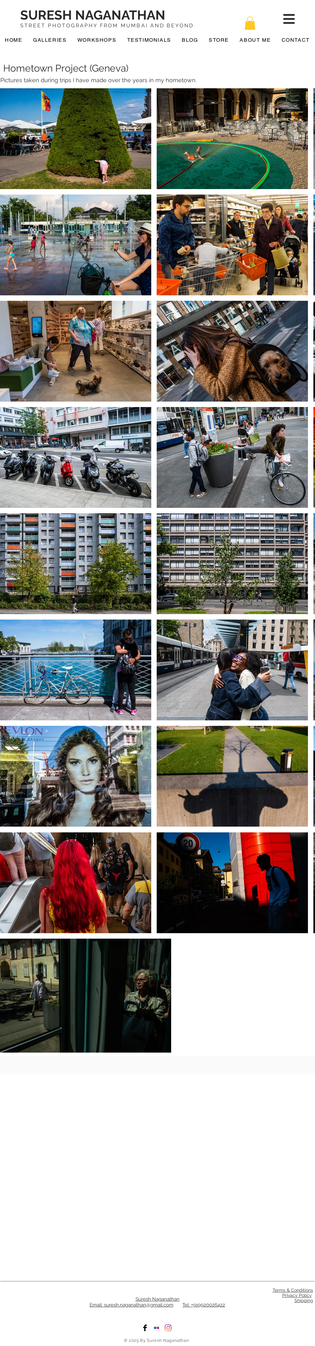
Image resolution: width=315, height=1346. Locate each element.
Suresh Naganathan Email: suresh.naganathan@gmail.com (134, 1302)
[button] (250, 23)
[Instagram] (168, 1327)
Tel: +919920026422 (203, 1305)
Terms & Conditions (293, 1290)
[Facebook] (145, 1327)
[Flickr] (156, 1327)
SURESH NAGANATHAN (92, 14)
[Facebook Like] (158, 1068)
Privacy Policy (297, 1295)
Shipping (303, 1300)
